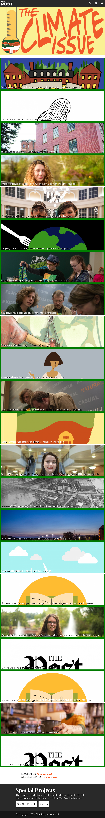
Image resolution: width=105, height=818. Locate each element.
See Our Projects (26, 804)
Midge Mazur (50, 777)
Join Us (44, 804)
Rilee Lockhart (44, 774)
